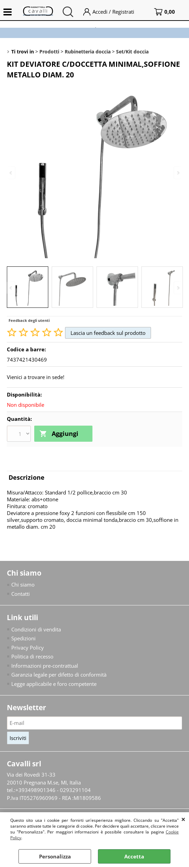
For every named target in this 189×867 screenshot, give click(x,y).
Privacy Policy (27, 647)
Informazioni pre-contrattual (44, 665)
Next (177, 287)
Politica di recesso (32, 656)
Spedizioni (23, 638)
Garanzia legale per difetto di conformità (58, 674)
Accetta (134, 856)
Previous (11, 287)
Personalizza (55, 856)
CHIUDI (183, 819)
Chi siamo (23, 584)
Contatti (20, 593)
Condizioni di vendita (36, 629)
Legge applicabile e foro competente (54, 683)
